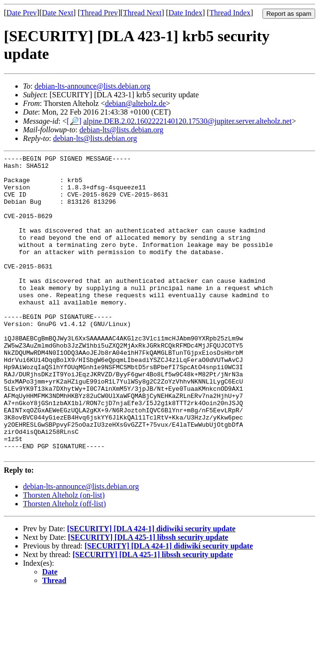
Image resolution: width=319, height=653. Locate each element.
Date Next (57, 13)
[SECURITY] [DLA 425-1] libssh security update (148, 598)
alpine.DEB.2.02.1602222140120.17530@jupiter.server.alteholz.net (187, 121)
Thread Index (230, 13)
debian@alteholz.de (135, 103)
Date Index (186, 13)
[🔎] (74, 121)
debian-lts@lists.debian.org (121, 130)
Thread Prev (99, 13)
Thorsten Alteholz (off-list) (64, 564)
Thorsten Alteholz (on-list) (64, 555)
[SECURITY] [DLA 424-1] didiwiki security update (151, 589)
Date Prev (21, 13)
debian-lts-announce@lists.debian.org (92, 86)
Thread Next (142, 13)
